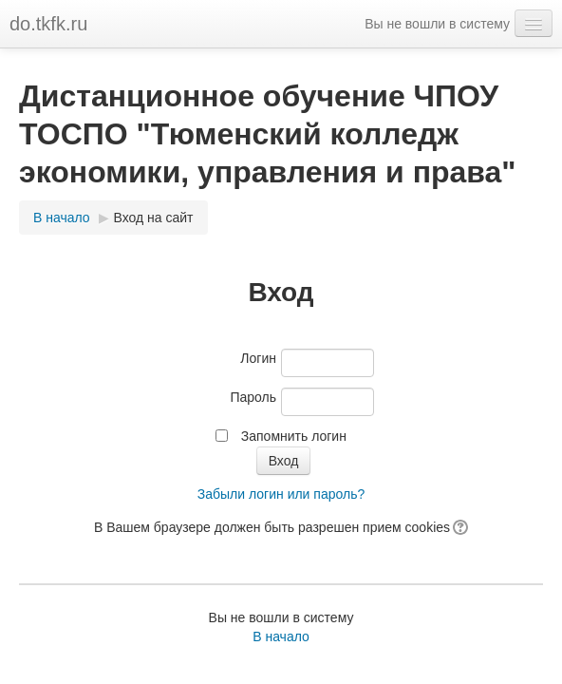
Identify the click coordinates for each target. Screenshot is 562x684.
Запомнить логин (294, 436)
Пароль (253, 397)
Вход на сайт (154, 217)
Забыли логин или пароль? (281, 494)
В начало (61, 217)
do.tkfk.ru (48, 23)
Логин (258, 358)
